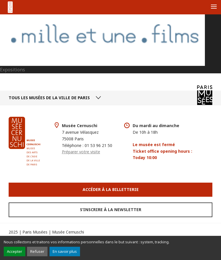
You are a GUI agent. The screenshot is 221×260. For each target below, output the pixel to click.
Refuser (37, 251)
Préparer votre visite (81, 151)
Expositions (12, 69)
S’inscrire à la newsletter (110, 209)
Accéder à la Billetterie (111, 189)
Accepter (14, 251)
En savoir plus (65, 251)
